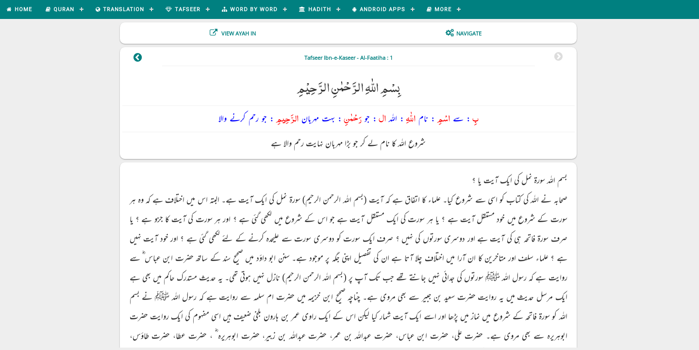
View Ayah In (238, 33)
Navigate (469, 33)
